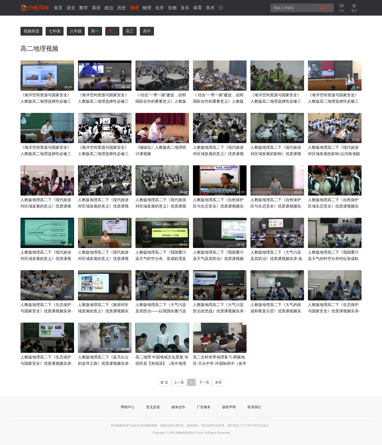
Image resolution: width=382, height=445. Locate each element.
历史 (121, 7)
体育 (197, 7)
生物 (172, 7)
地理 (134, 7)
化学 (159, 7)
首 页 (164, 382)
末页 (218, 382)
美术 (210, 7)
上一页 (179, 382)
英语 (96, 7)
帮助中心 (127, 407)
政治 (109, 7)
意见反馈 (153, 407)
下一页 (204, 382)
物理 (147, 7)
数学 (83, 7)
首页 (58, 7)
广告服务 (203, 407)
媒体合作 (178, 407)
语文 (71, 7)
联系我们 (254, 407)
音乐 (185, 7)
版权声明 (229, 407)
